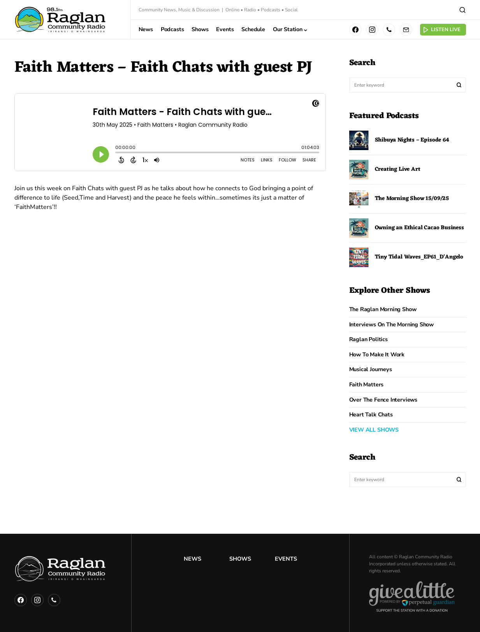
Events (286, 559)
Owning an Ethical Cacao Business (419, 228)
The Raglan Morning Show (383, 309)
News (192, 559)
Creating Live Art (397, 169)
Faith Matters (366, 384)
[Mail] (406, 29)
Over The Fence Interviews (383, 400)
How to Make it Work (377, 354)
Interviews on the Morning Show (391, 324)
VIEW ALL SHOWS (374, 430)
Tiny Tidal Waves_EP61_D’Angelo (419, 257)
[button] (462, 9)
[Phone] (389, 29)
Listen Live (441, 30)
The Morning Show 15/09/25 (412, 199)
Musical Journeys (370, 369)
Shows (240, 559)
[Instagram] (372, 29)
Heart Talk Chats (371, 414)
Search (459, 85)
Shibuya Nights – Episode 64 (412, 140)
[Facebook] (355, 29)
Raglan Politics (368, 339)
